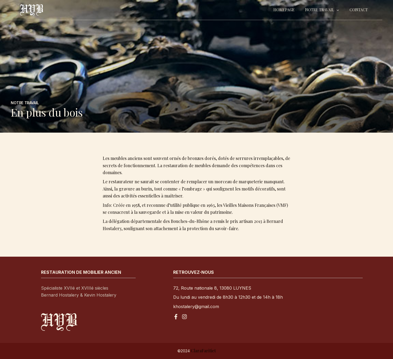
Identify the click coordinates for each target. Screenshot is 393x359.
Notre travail (326, 10)
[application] (341, 10)
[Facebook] (176, 316)
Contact (360, 9)
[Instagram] (184, 316)
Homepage (291, 9)
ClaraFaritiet (203, 350)
